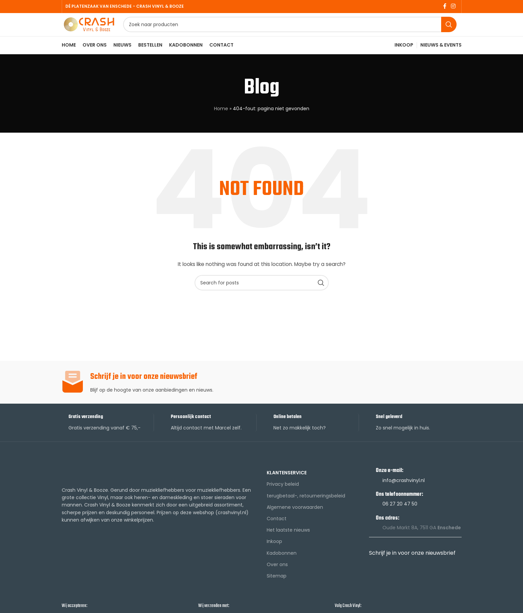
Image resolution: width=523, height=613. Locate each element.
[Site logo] (104, 31)
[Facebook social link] (445, 7)
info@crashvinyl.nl (403, 493)
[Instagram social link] (453, 7)
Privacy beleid (283, 497)
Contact (276, 531)
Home (221, 122)
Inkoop (274, 554)
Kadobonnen (282, 566)
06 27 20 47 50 (399, 517)
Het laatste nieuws (288, 543)
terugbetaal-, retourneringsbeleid (306, 508)
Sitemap (276, 589)
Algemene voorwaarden (295, 520)
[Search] (304, 32)
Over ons (277, 577)
